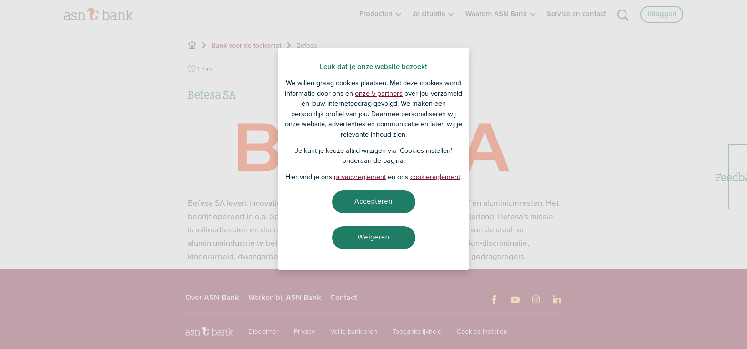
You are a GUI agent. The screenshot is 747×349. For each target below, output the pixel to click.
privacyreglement (360, 176)
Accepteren (373, 201)
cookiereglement (435, 176)
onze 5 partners (379, 93)
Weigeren (373, 237)
